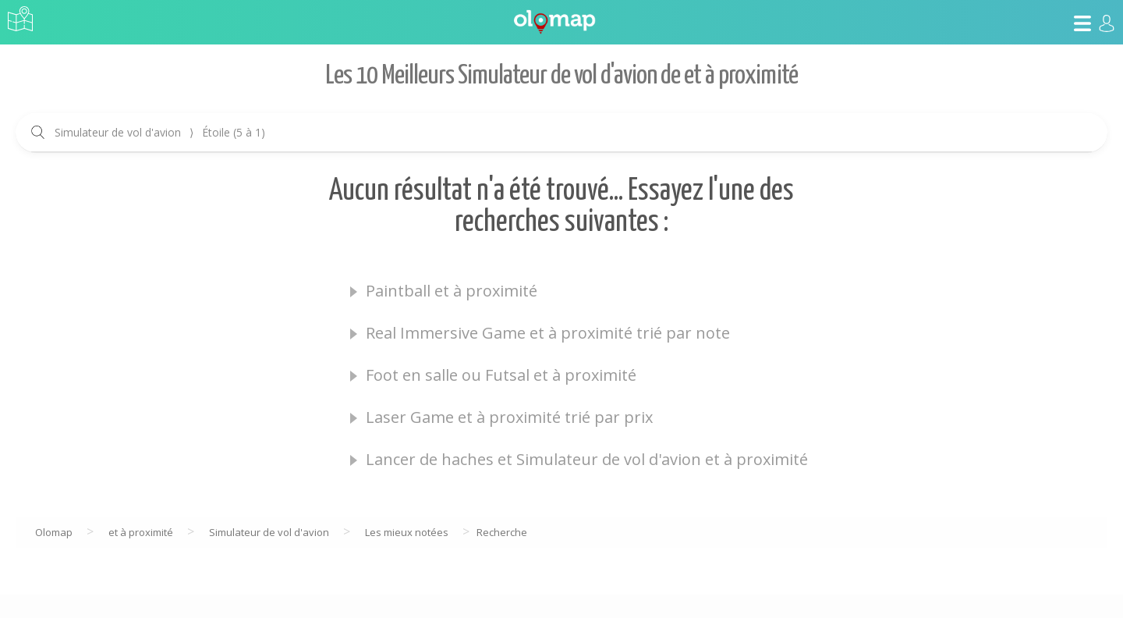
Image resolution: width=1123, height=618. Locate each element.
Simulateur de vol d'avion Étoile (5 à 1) (160, 132)
